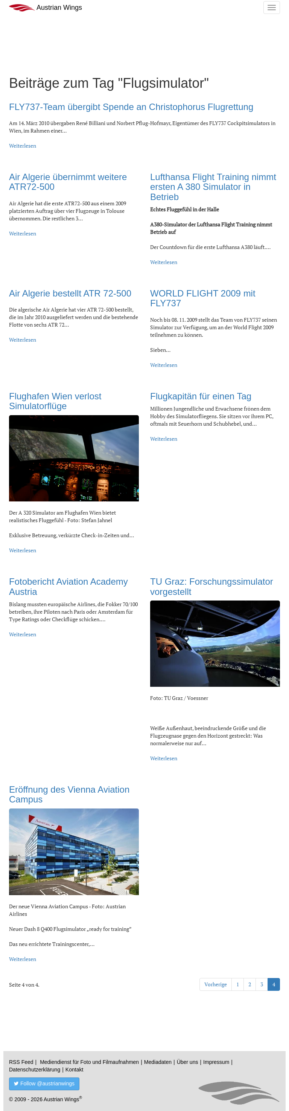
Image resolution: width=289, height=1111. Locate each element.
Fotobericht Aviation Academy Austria (68, 586)
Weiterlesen (22, 145)
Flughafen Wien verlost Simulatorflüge (55, 401)
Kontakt (74, 1070)
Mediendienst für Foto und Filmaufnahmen (89, 1062)
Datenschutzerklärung (34, 1070)
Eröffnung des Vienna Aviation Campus (69, 794)
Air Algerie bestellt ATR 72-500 (70, 293)
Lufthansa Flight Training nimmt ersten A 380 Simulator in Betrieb (213, 187)
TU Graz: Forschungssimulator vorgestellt (211, 586)
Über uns (187, 1062)
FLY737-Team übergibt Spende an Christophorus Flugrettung (131, 107)
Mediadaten (158, 1062)
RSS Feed (21, 1062)
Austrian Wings (45, 8)
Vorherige (215, 984)
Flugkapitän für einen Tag (200, 396)
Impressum (216, 1062)
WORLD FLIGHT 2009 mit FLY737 (203, 298)
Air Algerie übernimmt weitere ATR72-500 (68, 182)
